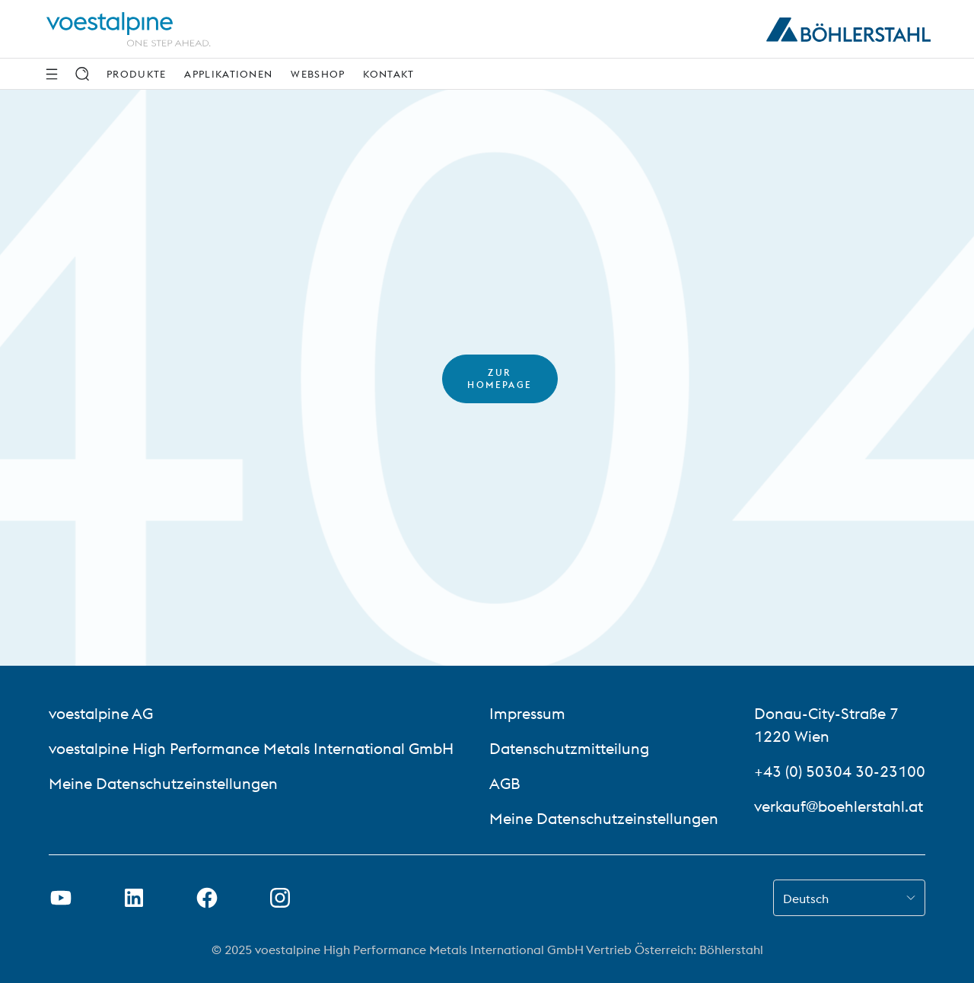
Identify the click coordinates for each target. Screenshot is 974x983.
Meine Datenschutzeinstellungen (163, 783)
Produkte (136, 74)
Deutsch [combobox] (806, 898)
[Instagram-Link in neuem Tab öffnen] (280, 898)
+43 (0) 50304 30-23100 (839, 771)
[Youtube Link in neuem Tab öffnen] (61, 898)
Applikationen (228, 74)
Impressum (527, 713)
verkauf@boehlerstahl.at (838, 806)
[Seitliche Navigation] (52, 74)
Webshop (318, 74)
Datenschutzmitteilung (569, 748)
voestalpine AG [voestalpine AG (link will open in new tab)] (101, 713)
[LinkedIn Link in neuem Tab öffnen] (134, 898)
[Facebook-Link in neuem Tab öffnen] (207, 898)
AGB (504, 783)
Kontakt (388, 74)
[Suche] (82, 74)
